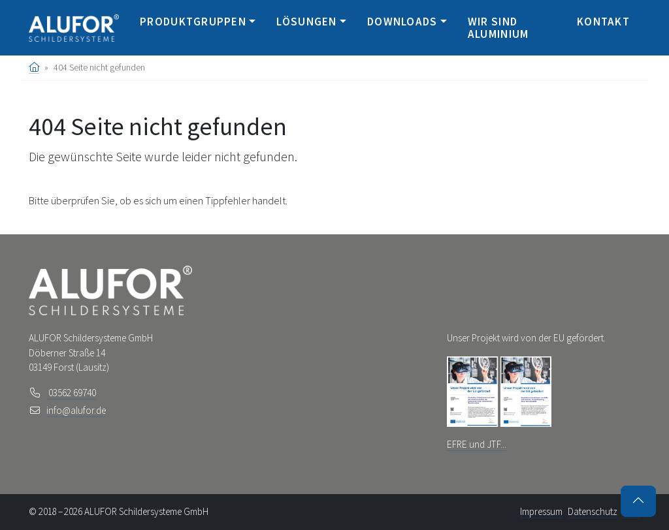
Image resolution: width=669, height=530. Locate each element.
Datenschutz (592, 511)
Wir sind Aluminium (498, 27)
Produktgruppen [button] (193, 21)
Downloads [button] (402, 21)
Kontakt (603, 21)
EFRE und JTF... (476, 444)
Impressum (541, 511)
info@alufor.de (76, 410)
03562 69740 (71, 392)
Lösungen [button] (306, 21)
